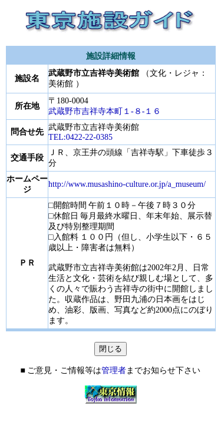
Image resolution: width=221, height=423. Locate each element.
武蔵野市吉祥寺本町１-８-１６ (104, 111)
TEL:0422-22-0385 (80, 137)
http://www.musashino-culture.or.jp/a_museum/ (127, 184)
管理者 (113, 370)
